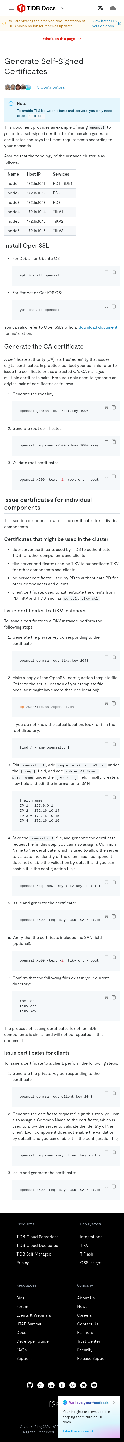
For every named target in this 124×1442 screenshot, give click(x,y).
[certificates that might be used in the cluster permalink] (112, 539)
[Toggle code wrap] (106, 271)
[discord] (83, 1385)
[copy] (113, 271)
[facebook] (62, 1385)
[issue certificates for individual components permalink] (44, 507)
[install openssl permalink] (53, 246)
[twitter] (40, 1385)
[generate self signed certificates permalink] (51, 71)
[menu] (11, 8)
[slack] (72, 1385)
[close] (114, 1402)
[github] (29, 1385)
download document (98, 327)
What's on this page (62, 38)
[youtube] (94, 1385)
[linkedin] (51, 1385)
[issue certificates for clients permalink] (74, 1053)
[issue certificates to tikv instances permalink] (91, 610)
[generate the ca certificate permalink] (88, 346)
